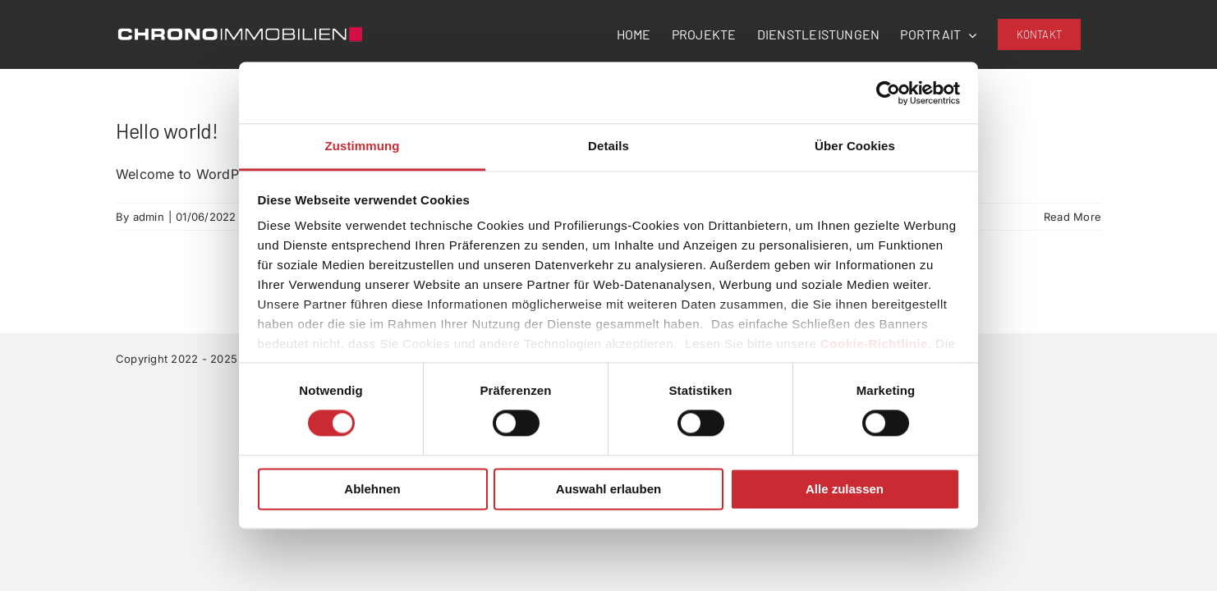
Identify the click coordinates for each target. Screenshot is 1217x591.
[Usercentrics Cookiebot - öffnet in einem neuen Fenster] (888, 92)
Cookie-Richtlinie (874, 343)
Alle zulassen (845, 489)
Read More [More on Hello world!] (1072, 216)
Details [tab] (608, 146)
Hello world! (167, 130)
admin (148, 216)
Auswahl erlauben (608, 489)
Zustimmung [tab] (362, 146)
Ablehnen (372, 489)
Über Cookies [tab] (855, 146)
